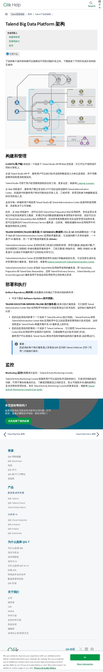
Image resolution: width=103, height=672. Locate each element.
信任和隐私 (13, 556)
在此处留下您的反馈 (18, 420)
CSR (9, 606)
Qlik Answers (14, 524)
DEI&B (11, 611)
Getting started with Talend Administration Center (71, 261)
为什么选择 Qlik (15, 548)
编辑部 (11, 628)
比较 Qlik (12, 570)
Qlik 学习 (12, 469)
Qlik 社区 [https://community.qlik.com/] (70, 649)
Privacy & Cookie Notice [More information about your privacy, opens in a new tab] (45, 668)
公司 (10, 598)
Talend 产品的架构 (43, 14)
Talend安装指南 (17, 14)
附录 (30, 14)
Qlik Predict (13, 528)
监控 (11, 45)
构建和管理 (14, 37)
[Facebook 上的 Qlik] (92, 649)
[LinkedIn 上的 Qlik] (86, 649)
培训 (10, 465)
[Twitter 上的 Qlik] (80, 649)
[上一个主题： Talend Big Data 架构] (26, 434)
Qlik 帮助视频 (14, 456)
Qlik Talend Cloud (16, 502)
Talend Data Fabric (17, 507)
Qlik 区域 (12, 583)
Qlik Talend (13, 498)
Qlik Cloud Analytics (17, 520)
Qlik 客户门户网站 (16, 474)
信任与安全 (13, 552)
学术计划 (12, 615)
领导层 (11, 602)
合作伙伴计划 (14, 620)
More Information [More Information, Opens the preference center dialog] (85, 664)
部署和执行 (14, 41)
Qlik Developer (15, 461)
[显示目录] (6, 14)
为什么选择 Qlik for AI (18, 565)
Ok (85, 657)
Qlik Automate (15, 533)
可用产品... (14, 54)
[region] (51, 661)
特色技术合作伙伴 (17, 574)
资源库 (11, 478)
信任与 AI (12, 561)
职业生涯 (12, 624)
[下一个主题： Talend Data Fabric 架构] (77, 434)
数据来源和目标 (15, 578)
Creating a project (85, 183)
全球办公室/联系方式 (18, 633)
